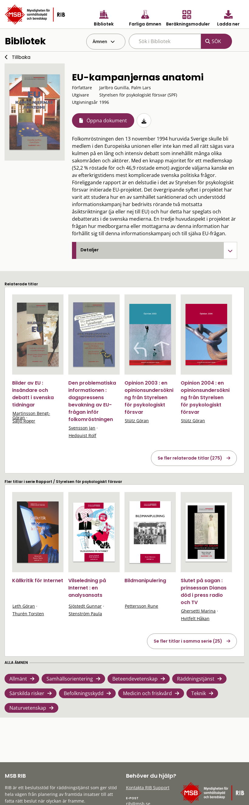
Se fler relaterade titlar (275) (190, 458)
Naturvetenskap (27, 708)
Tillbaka (21, 57)
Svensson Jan (82, 428)
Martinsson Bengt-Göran (31, 415)
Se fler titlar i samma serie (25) (188, 641)
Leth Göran (23, 606)
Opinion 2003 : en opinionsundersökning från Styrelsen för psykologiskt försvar (148, 397)
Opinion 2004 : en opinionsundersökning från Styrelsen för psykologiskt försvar (205, 397)
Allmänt (18, 678)
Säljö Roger (23, 421)
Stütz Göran (137, 420)
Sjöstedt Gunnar (85, 606)
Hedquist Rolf (82, 435)
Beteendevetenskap (135, 678)
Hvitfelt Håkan (195, 618)
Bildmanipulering (145, 580)
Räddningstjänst (195, 678)
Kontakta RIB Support (147, 787)
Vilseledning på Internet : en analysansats (87, 588)
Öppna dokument (107, 120)
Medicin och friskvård (147, 693)
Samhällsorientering (69, 678)
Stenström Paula (85, 613)
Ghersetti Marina (198, 611)
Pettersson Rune (141, 606)
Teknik (198, 693)
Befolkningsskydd (84, 693)
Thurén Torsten (28, 613)
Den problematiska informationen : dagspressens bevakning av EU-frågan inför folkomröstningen (92, 401)
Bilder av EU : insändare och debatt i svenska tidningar (33, 393)
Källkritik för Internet (37, 580)
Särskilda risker (26, 693)
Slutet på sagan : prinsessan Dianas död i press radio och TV (204, 591)
